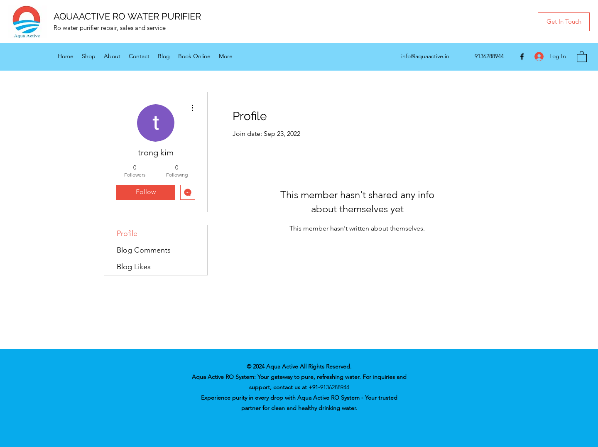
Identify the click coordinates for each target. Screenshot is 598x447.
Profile (127, 233)
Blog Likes (134, 266)
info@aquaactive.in (425, 56)
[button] (564, 21)
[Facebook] (522, 56)
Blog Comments (144, 250)
